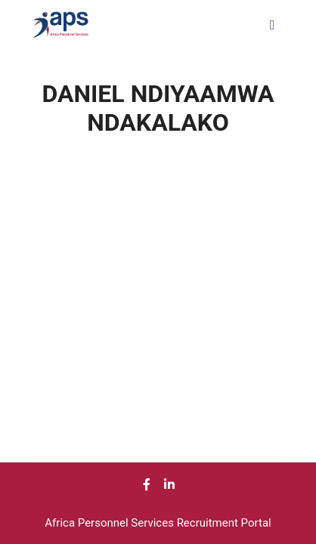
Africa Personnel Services (110, 523)
